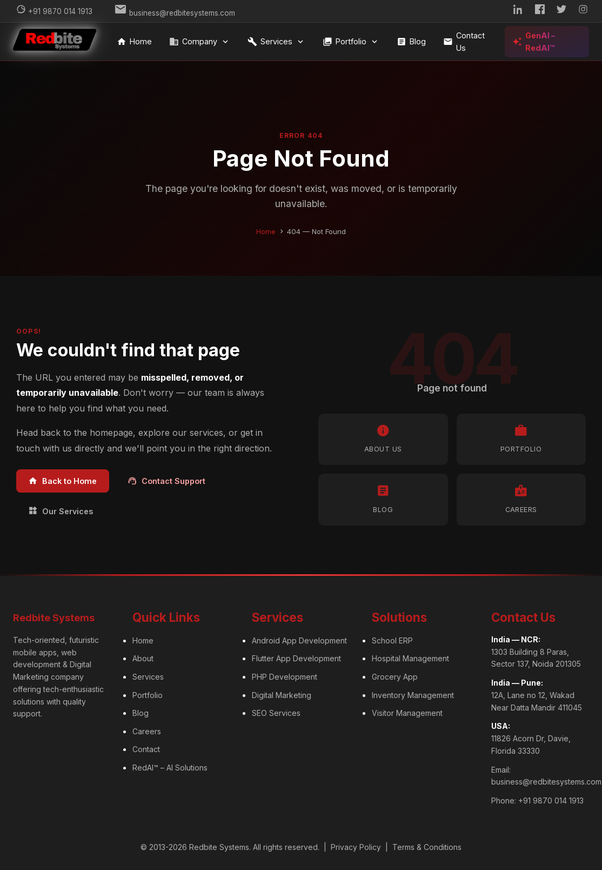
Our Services (60, 511)
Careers (146, 731)
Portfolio (351, 42)
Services (276, 42)
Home (134, 42)
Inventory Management (413, 695)
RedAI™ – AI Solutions (170, 767)
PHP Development (284, 676)
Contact (146, 749)
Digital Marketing (281, 695)
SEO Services (276, 713)
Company (199, 42)
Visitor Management (407, 713)
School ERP (392, 640)
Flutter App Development (296, 658)
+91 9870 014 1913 (551, 800)
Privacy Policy (356, 847)
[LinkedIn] (518, 11)
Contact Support (166, 481)
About (142, 658)
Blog (411, 42)
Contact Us (464, 41)
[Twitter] (561, 11)
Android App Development (299, 640)
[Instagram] (583, 11)
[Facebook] (540, 11)
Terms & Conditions (426, 847)
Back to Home (62, 481)
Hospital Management (410, 658)
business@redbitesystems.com (546, 781)
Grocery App (395, 676)
